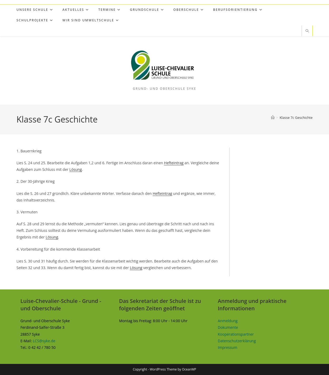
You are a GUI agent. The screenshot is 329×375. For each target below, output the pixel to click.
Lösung (75, 169)
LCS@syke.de (44, 340)
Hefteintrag (174, 162)
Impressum (227, 347)
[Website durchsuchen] (307, 31)
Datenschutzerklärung (237, 340)
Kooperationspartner (236, 334)
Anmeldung (228, 320)
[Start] (272, 117)
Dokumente (228, 327)
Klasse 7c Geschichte (295, 117)
